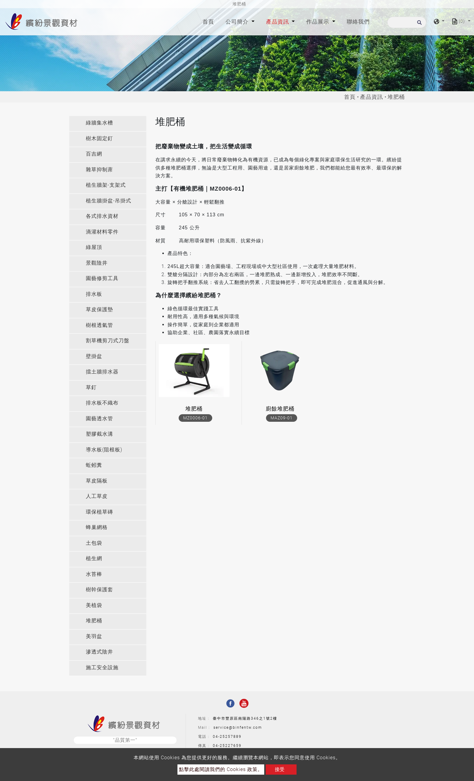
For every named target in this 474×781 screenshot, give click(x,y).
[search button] (418, 24)
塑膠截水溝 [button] (99, 434)
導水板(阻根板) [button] (104, 450)
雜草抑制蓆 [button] (99, 169)
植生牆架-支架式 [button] (106, 185)
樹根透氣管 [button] (99, 325)
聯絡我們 (358, 21)
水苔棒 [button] (94, 574)
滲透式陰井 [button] (99, 652)
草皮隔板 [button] (97, 481)
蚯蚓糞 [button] (94, 465)
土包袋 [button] (94, 543)
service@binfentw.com (237, 727)
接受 (279, 769)
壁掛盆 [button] (94, 356)
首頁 (209, 21)
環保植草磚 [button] (99, 512)
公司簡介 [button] (238, 21)
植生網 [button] (94, 558)
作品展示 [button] (318, 21)
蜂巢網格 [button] (97, 527)
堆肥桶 (194, 408)
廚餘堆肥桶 (280, 408)
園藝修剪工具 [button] (102, 278)
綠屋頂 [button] (94, 247)
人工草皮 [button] (97, 496)
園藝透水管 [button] (99, 418)
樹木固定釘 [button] (99, 138)
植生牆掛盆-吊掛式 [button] (108, 201)
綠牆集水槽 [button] (99, 123)
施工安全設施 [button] (102, 667)
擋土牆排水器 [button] (102, 372)
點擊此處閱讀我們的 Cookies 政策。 (221, 769)
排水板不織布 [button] (102, 403)
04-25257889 (227, 736)
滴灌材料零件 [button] (102, 232)
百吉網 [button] (94, 154)
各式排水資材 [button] (102, 216)
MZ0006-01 (195, 417)
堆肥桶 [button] (94, 621)
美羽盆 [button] (94, 636)
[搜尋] (406, 22)
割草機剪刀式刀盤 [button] (107, 340)
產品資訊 (371, 97)
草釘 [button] (91, 387)
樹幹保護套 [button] (99, 589)
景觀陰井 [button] (97, 263)
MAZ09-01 (282, 417)
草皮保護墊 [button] (99, 309)
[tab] (107, 123)
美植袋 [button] (94, 605)
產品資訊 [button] (278, 21)
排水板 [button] (94, 294)
